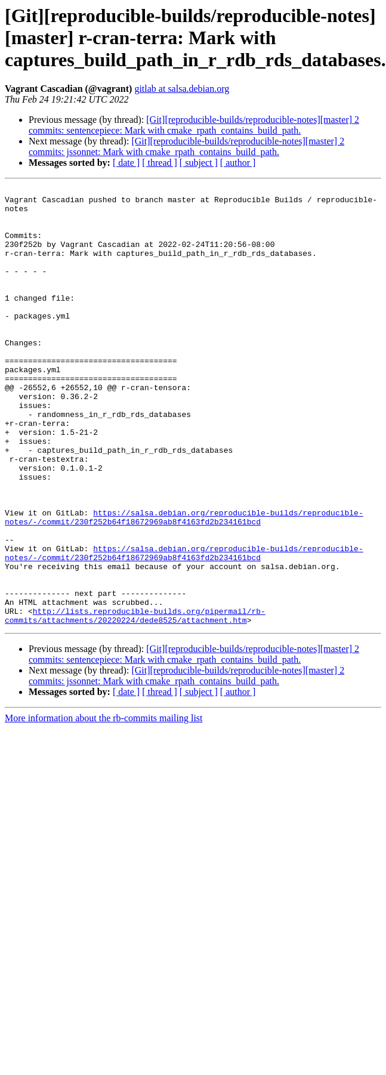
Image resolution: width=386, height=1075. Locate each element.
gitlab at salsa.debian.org (181, 89)
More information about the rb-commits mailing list (104, 806)
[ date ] (126, 162)
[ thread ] (159, 162)
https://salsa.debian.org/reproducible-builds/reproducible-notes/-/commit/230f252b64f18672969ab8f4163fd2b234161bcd (184, 584)
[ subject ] (199, 162)
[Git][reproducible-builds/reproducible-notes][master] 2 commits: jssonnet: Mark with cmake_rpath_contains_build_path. (186, 146)
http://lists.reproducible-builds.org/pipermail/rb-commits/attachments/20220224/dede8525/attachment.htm (135, 702)
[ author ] (238, 162)
